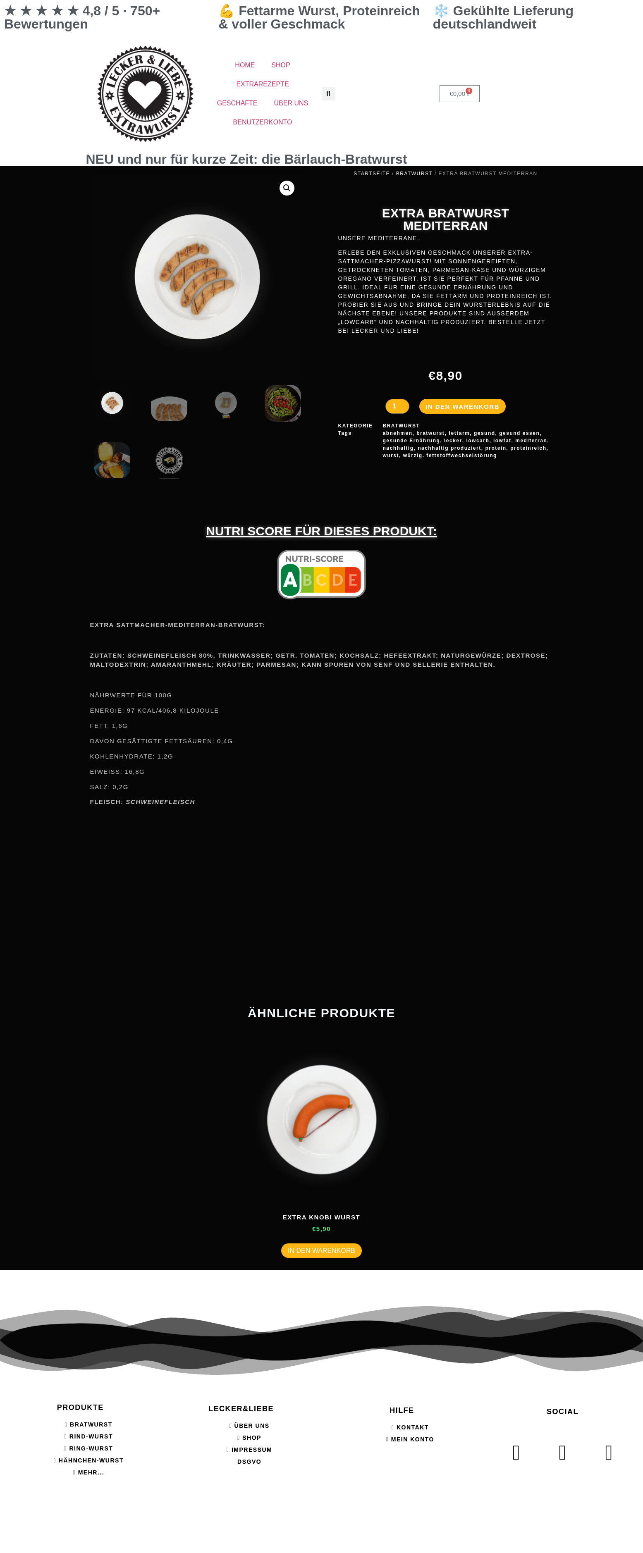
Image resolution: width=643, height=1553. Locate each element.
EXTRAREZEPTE (262, 84)
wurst (391, 455)
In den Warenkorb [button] (321, 1250)
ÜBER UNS (291, 103)
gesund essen (519, 433)
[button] (328, 93)
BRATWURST (414, 174)
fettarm (459, 433)
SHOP (280, 65)
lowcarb (477, 441)
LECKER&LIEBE (241, 1409)
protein (495, 448)
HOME (245, 65)
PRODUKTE (80, 1407)
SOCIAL (562, 1411)
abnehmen (398, 433)
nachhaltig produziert (449, 448)
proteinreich (528, 448)
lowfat (502, 441)
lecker (453, 441)
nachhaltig (398, 448)
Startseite (372, 174)
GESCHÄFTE (237, 103)
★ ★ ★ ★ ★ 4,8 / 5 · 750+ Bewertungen (82, 17)
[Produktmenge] (397, 406)
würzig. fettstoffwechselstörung (450, 455)
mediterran (531, 441)
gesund (484, 433)
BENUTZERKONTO (262, 122)
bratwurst (430, 433)
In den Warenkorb (462, 406)
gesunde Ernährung (411, 441)
